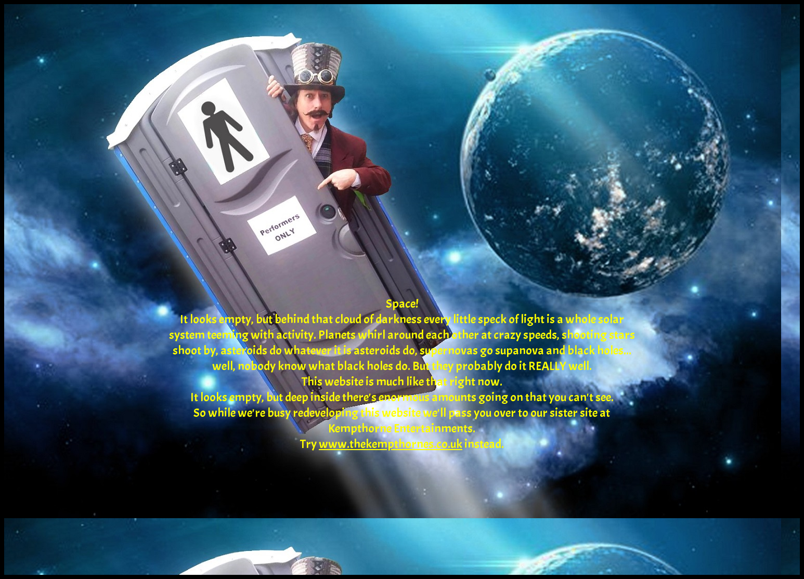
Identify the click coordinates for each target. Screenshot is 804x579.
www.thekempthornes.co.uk (390, 444)
